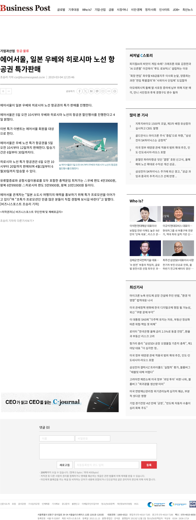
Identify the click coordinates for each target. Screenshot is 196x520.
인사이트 (164, 9)
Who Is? (86, 9)
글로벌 (61, 9)
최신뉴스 (187, 9)
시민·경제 (136, 9)
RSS (136, 503)
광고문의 (65, 503)
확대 (3, 91)
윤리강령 (22, 503)
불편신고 (75, 503)
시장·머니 (122, 9)
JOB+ (176, 9)
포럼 (14, 503)
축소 (9, 91)
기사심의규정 (34, 503)
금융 (111, 9)
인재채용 (45, 503)
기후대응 (73, 9)
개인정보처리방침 (124, 503)
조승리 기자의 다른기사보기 (16, 221)
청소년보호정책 (107, 503)
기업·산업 (100, 9)
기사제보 (55, 503)
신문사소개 (5, 503)
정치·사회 (150, 9)
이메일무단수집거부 (90, 503)
